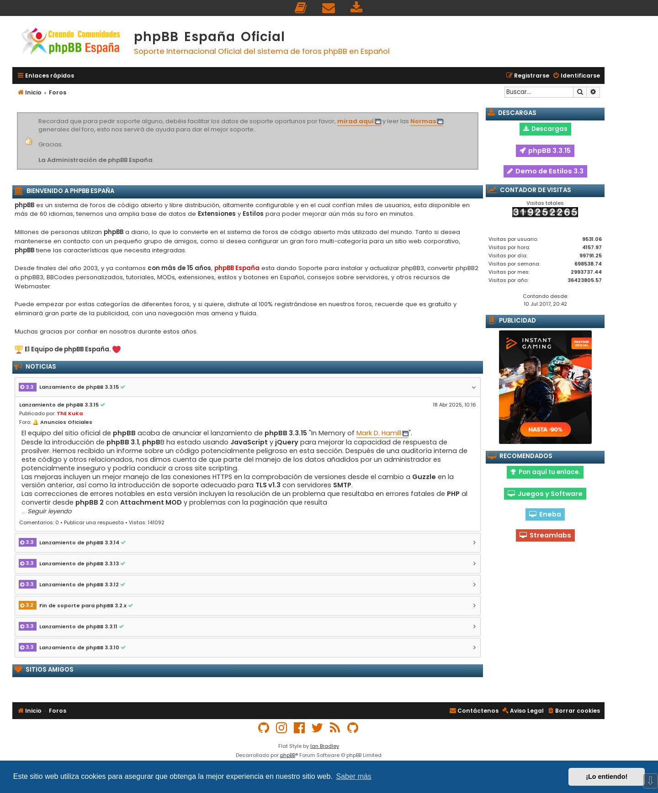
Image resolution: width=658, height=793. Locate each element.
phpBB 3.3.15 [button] (545, 150)
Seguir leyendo (49, 511)
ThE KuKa (70, 413)
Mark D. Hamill (378, 433)
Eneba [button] (545, 514)
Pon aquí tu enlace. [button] (545, 472)
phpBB (287, 755)
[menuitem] (301, 8)
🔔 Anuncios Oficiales (62, 422)
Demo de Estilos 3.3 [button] (545, 171)
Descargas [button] (545, 129)
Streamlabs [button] (545, 535)
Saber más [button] (353, 776)
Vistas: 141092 (146, 522)
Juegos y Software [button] (545, 493)
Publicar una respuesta (94, 522)
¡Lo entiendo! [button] (606, 776)
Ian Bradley (324, 746)
